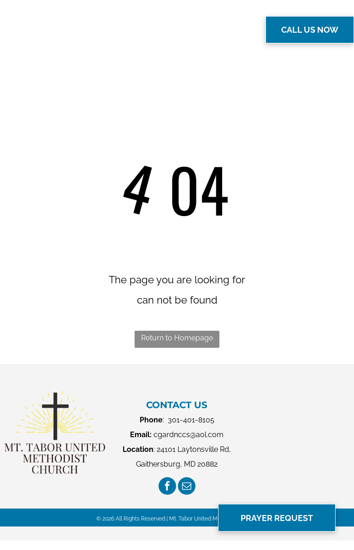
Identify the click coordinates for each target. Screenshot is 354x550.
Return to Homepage (177, 338)
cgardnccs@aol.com (188, 434)
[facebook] (167, 487)
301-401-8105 (191, 419)
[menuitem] (130, 29)
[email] (186, 487)
